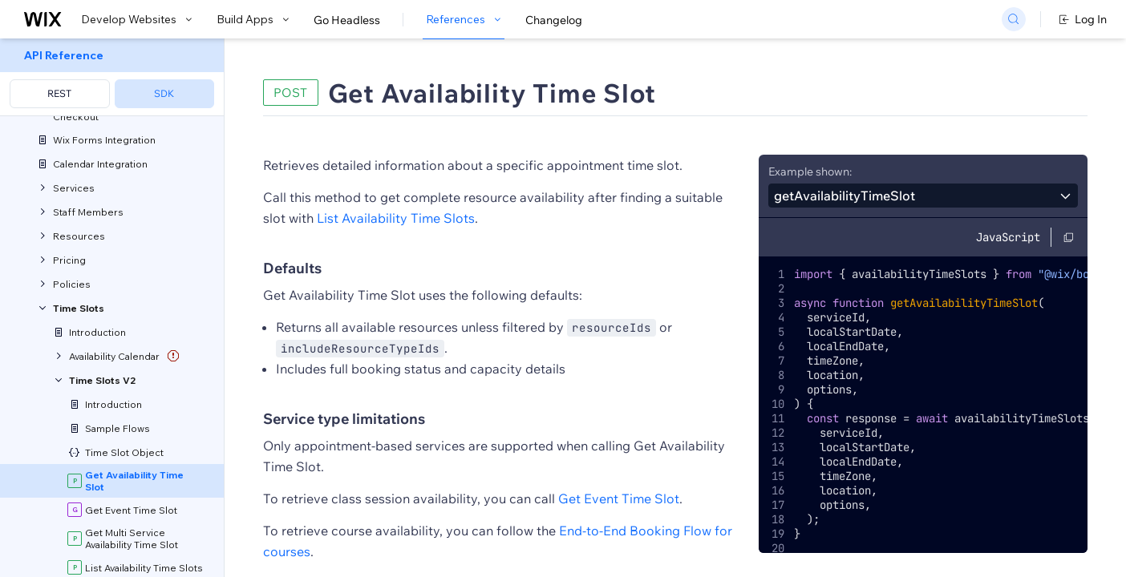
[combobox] (923, 196)
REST (59, 93)
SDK (164, 93)
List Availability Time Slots (396, 218)
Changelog (553, 20)
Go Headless (347, 20)
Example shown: (810, 171)
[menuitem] (112, 77)
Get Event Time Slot (618, 498)
